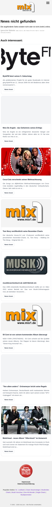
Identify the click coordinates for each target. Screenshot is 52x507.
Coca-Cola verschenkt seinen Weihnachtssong (22, 179)
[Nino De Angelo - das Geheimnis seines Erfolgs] (26, 110)
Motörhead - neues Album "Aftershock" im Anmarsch (25, 438)
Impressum (26, 482)
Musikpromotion (26, 495)
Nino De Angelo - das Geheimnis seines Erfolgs (22, 128)
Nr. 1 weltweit (19, 490)
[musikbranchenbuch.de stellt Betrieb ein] (26, 265)
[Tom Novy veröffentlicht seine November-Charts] (26, 213)
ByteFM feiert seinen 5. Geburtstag (17, 76)
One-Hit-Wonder (29, 492)
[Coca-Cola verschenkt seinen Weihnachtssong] (26, 162)
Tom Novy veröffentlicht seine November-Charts (23, 231)
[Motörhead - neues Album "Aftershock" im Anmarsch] (26, 420)
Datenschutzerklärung (26, 484)
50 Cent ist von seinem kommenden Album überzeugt (25, 335)
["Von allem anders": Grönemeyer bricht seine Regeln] (26, 368)
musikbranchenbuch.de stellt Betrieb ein (19, 283)
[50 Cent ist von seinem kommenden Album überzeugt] (26, 317)
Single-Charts (40, 492)
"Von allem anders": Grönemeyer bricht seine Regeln (25, 386)
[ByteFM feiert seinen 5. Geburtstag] (26, 58)
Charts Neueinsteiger (33, 490)
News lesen (8, 89)
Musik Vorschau (17, 492)
